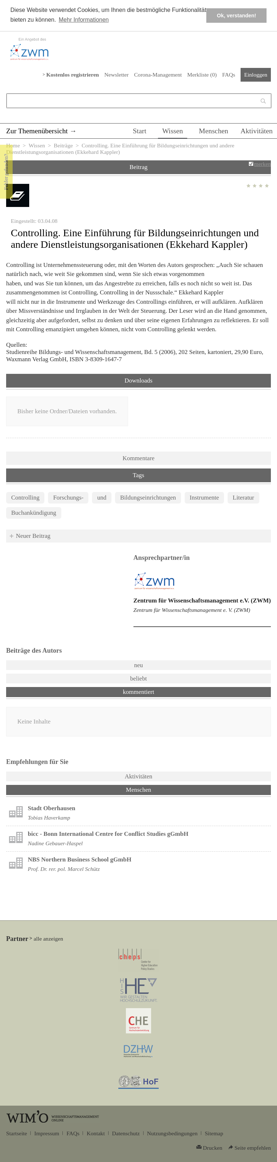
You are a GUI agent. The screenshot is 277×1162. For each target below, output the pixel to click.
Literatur (243, 497)
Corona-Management (158, 75)
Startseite (16, 1133)
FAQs (228, 75)
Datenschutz (126, 1133)
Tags (138, 475)
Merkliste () (202, 75)
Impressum (46, 1133)
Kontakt (96, 1133)
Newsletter (116, 75)
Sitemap (214, 1133)
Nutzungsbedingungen (172, 1133)
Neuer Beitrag (33, 535)
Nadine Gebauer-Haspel (55, 843)
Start (139, 131)
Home (13, 145)
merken (262, 164)
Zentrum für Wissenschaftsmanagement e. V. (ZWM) (191, 610)
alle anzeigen (48, 939)
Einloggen (255, 75)
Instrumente (204, 497)
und (101, 497)
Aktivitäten (257, 131)
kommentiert (138, 691)
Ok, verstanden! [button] (236, 15)
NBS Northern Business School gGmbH (79, 859)
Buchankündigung (33, 512)
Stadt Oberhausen (51, 808)
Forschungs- (68, 497)
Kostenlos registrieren (72, 75)
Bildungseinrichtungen (148, 497)
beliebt (138, 678)
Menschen (213, 131)
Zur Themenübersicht (37, 131)
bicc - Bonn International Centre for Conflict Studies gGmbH (108, 833)
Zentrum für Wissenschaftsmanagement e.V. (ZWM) (202, 600)
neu (138, 665)
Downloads (138, 380)
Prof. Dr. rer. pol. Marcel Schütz (64, 869)
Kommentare (139, 458)
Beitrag (138, 167)
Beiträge (63, 145)
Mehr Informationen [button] (84, 20)
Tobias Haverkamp (49, 818)
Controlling (25, 497)
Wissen (172, 131)
